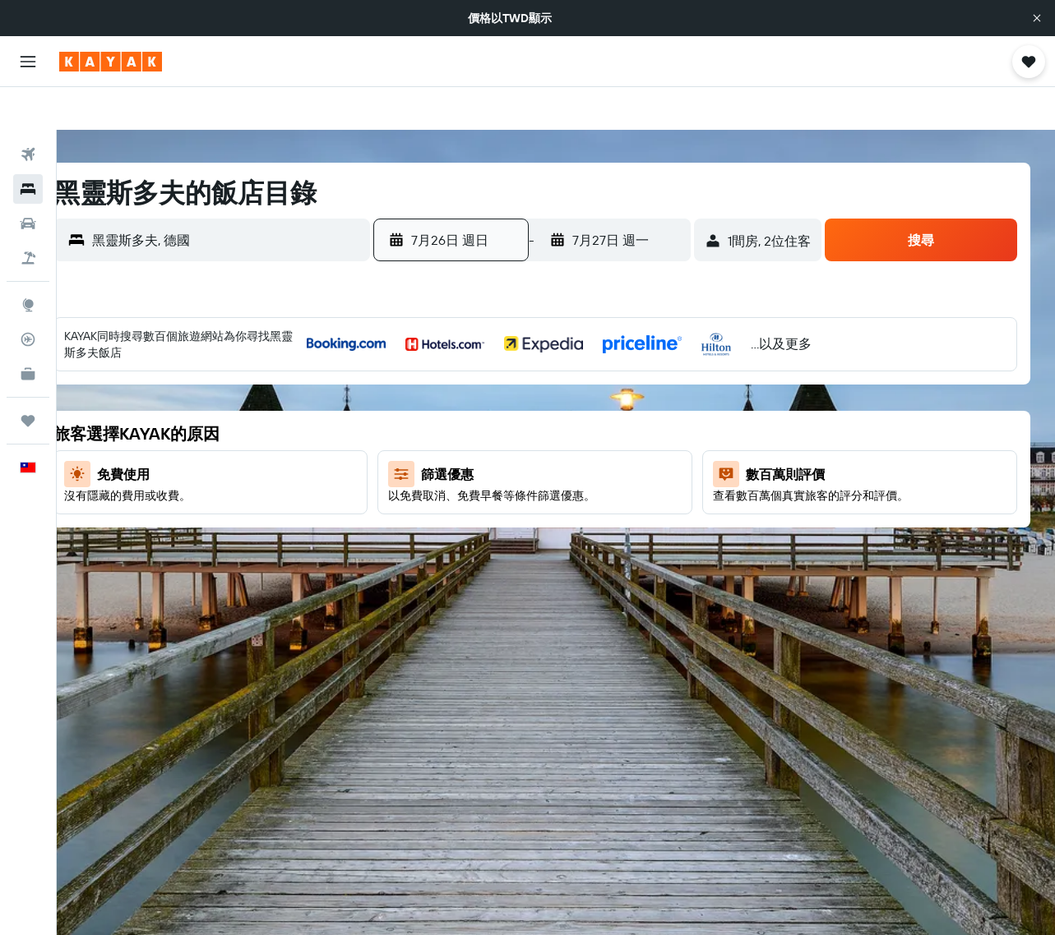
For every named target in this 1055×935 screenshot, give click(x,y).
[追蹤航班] (28, 296)
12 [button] (435, 429)
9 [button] (593, 390)
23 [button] (592, 469)
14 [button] (514, 429)
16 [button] (593, 429)
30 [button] (593, 508)
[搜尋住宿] (28, 146)
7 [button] (514, 390)
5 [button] (435, 390)
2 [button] (593, 351)
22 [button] (553, 469)
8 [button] (554, 390)
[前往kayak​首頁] (110, 61)
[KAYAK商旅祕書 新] (28, 331)
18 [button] (672, 429)
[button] (1037, 18)
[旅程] (28, 378)
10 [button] (633, 390)
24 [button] (632, 469)
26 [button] (435, 508)
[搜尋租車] (28, 180)
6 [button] (475, 390)
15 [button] (554, 429)
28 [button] (514, 508)
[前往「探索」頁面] (28, 262)
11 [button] (672, 390)
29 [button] (553, 508)
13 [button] (475, 429)
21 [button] (514, 469)
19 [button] (435, 469)
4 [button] (672, 351)
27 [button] (475, 508)
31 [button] (633, 508)
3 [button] (632, 351)
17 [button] (632, 429)
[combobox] (260, 197)
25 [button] (671, 469)
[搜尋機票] (28, 111)
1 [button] (553, 351)
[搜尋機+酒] (28, 215)
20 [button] (474, 469)
